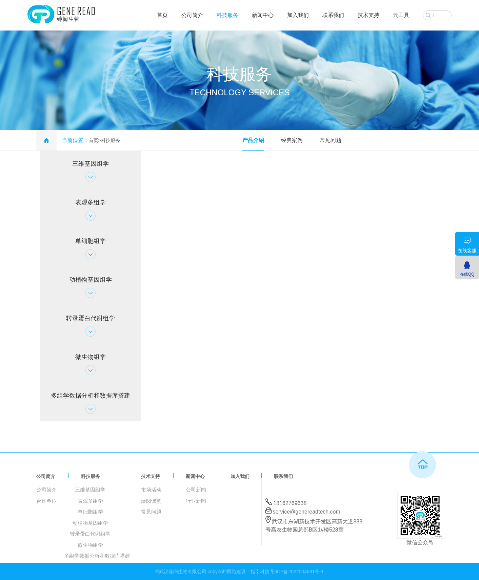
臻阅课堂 (151, 501)
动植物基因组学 (90, 523)
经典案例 (292, 140)
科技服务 (227, 15)
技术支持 (368, 15)
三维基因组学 (90, 490)
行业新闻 (196, 501)
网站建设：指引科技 (248, 571)
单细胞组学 (90, 512)
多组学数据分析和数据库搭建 (97, 556)
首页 (162, 15)
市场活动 (151, 490)
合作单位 (46, 501)
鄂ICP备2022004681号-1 (297, 571)
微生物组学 (90, 545)
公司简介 (192, 15)
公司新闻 (196, 490)
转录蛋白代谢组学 (90, 534)
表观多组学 (90, 501)
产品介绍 (253, 140)
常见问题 (330, 140)
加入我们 (298, 15)
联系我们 (333, 15)
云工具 (401, 15)
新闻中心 (263, 15)
